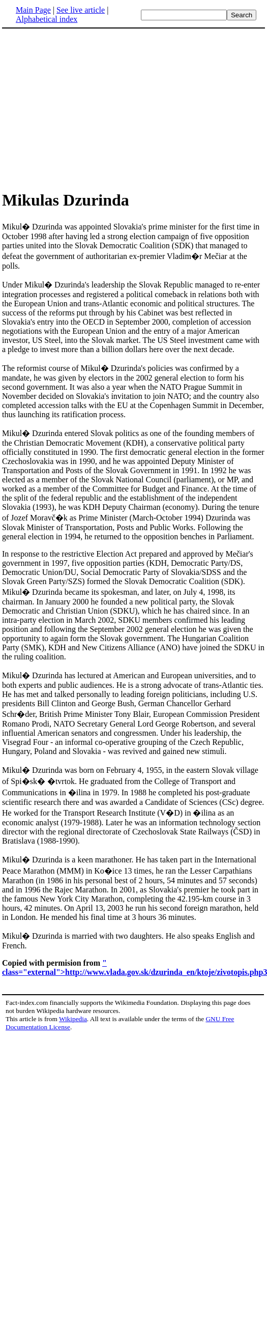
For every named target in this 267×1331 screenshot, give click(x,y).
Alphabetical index (46, 19)
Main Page (33, 10)
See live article (80, 10)
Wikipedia (73, 1019)
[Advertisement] (87, 109)
